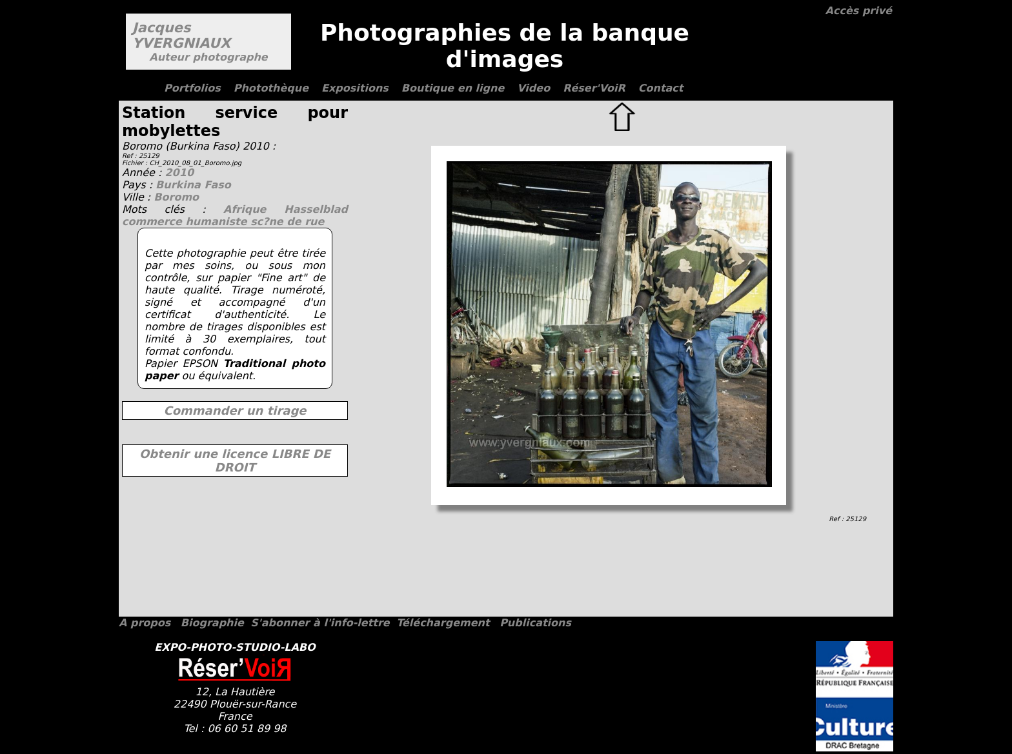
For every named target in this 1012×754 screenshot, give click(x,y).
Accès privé (858, 11)
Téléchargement (442, 623)
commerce (153, 221)
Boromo (176, 197)
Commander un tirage (234, 410)
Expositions (355, 88)
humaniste (217, 221)
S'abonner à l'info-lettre (319, 623)
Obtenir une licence (234, 460)
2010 (179, 172)
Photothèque (271, 88)
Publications (535, 623)
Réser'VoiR (594, 88)
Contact (660, 88)
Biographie (212, 623)
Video (533, 88)
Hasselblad (316, 209)
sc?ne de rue (287, 221)
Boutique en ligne (452, 88)
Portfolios (192, 88)
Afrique (253, 209)
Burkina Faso (193, 185)
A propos (144, 623)
